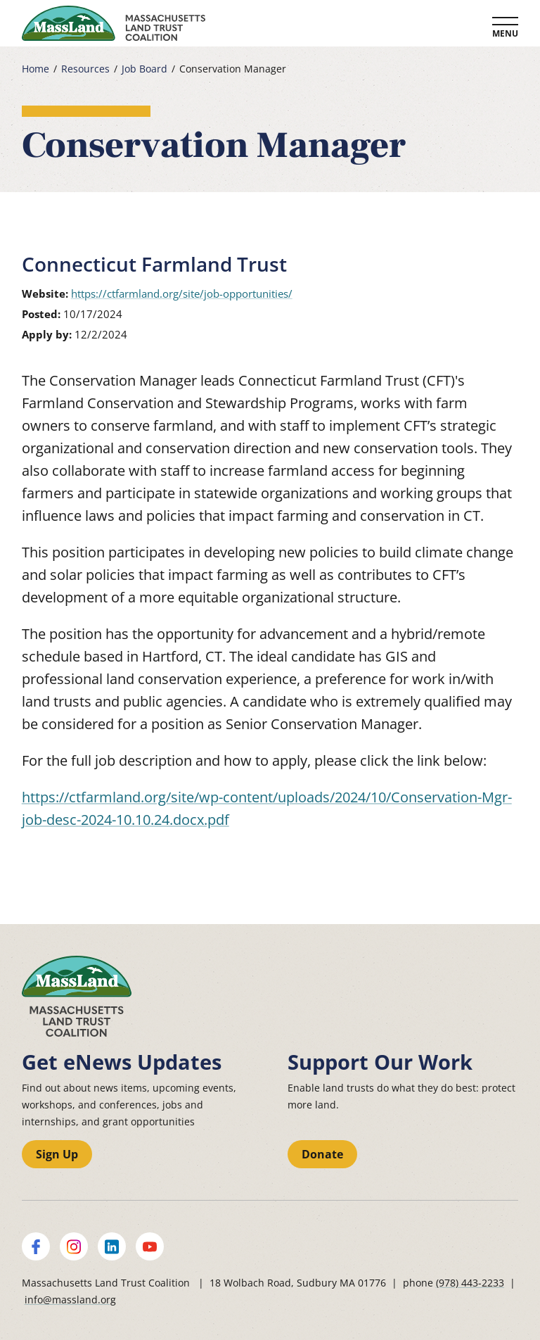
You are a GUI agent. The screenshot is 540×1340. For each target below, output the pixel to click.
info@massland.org (70, 1299)
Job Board (144, 69)
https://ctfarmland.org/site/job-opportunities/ (181, 293)
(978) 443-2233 (470, 1282)
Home (35, 69)
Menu (505, 33)
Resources (85, 69)
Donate (322, 1154)
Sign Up (57, 1154)
